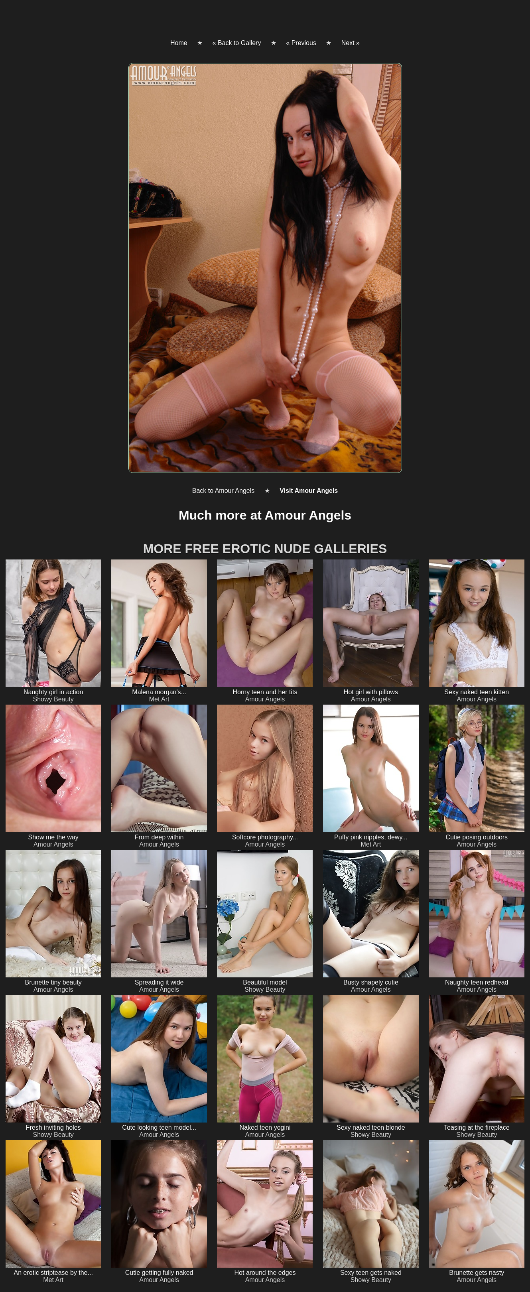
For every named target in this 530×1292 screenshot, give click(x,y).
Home (178, 42)
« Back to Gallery (237, 42)
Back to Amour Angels (223, 490)
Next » (350, 42)
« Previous (301, 42)
